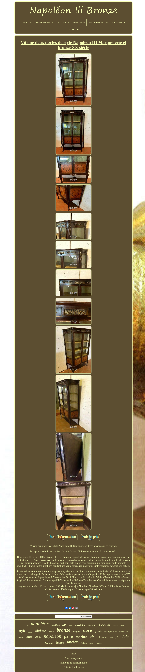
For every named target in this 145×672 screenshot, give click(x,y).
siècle (38, 637)
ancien (73, 642)
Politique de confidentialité (73, 662)
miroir (51, 632)
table (122, 625)
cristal (20, 638)
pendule (122, 636)
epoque (99, 643)
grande (98, 631)
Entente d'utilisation (73, 667)
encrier (115, 626)
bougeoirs (123, 631)
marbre (81, 637)
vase (111, 638)
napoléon (40, 623)
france (103, 637)
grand (91, 643)
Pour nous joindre (73, 658)
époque (104, 624)
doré (87, 630)
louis (29, 637)
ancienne (59, 625)
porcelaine (80, 625)
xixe (93, 636)
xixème (40, 631)
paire (68, 636)
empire (76, 631)
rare (70, 625)
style (22, 631)
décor (30, 632)
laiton (84, 643)
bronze (63, 630)
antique (92, 624)
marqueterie (110, 631)
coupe (25, 625)
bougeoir (49, 643)
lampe (60, 642)
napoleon (52, 636)
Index (73, 653)
